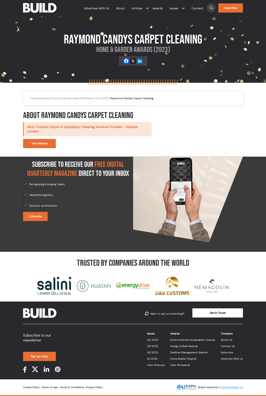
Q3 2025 (152, 346)
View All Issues (156, 365)
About (120, 8)
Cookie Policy (31, 387)
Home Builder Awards (183, 358)
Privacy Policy (94, 387)
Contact (197, 8)
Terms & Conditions (72, 387)
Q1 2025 (152, 358)
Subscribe (230, 8)
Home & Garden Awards (67, 98)
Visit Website (39, 143)
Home (34, 98)
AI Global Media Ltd (231, 387)
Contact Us (228, 346)
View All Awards (180, 365)
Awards (157, 8)
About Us (226, 340)
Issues (174, 8)
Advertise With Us (96, 8)
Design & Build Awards (184, 346)
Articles (137, 8)
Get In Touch (218, 313)
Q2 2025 (152, 352)
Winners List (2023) (96, 98)
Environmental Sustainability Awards (192, 340)
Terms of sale (49, 387)
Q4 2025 (152, 340)
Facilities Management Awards (189, 352)
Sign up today (39, 356)
